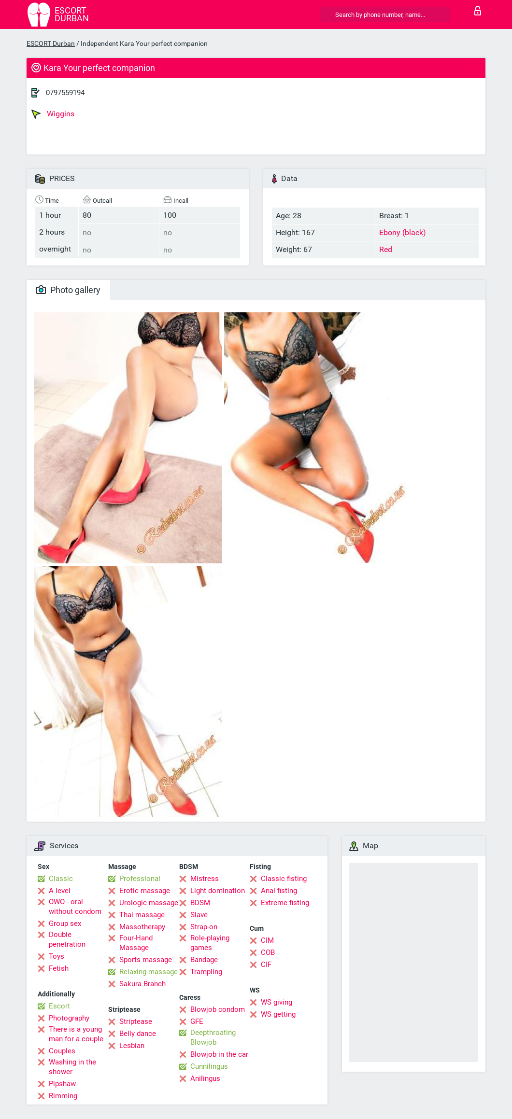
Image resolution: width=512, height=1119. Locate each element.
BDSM (200, 902)
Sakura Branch (142, 983)
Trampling (206, 971)
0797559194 (65, 92)
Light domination (217, 890)
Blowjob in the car (219, 1054)
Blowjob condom (217, 1009)
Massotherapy (142, 927)
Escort (59, 1006)
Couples (62, 1051)
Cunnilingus (209, 1066)
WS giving (276, 1002)
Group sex (65, 923)
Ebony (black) (402, 232)
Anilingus (205, 1078)
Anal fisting (279, 890)
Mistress (204, 878)
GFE (196, 1021)
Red (385, 249)
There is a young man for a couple (76, 1034)
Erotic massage (144, 890)
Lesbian (131, 1045)
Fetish (59, 968)
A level (60, 890)
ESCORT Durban (51, 43)
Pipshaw (62, 1083)
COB (268, 952)
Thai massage (142, 914)
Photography (69, 1018)
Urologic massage (148, 902)
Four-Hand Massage (136, 943)
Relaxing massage (148, 971)
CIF (266, 964)
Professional (139, 878)
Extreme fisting (285, 902)
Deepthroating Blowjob (213, 1037)
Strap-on (203, 927)
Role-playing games (209, 943)
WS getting (278, 1014)
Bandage (204, 959)
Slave (199, 914)
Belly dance (137, 1033)
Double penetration (67, 939)
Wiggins (52, 114)
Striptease (135, 1021)
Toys (56, 956)
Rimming (63, 1095)
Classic (61, 878)
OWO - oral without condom (75, 906)
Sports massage (145, 959)
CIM (267, 940)
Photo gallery (68, 290)
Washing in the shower (72, 1067)
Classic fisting (284, 878)
